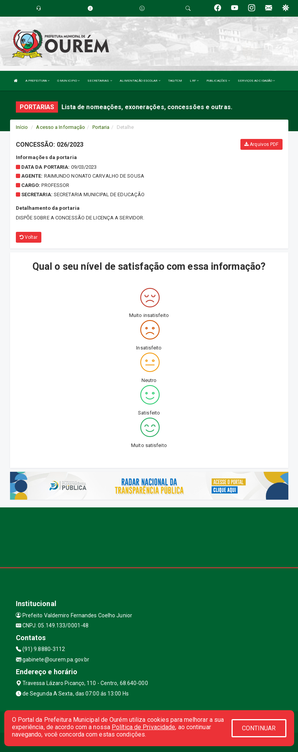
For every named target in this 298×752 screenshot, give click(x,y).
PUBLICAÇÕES (218, 80)
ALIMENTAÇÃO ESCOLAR (140, 80)
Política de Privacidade (143, 727)
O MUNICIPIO (68, 80)
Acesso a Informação (60, 127)
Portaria (101, 127)
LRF (194, 80)
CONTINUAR (259, 728)
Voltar (29, 237)
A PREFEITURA (37, 80)
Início (22, 127)
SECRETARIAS (99, 80)
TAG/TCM (175, 80)
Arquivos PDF (261, 144)
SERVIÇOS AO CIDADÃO (256, 80)
